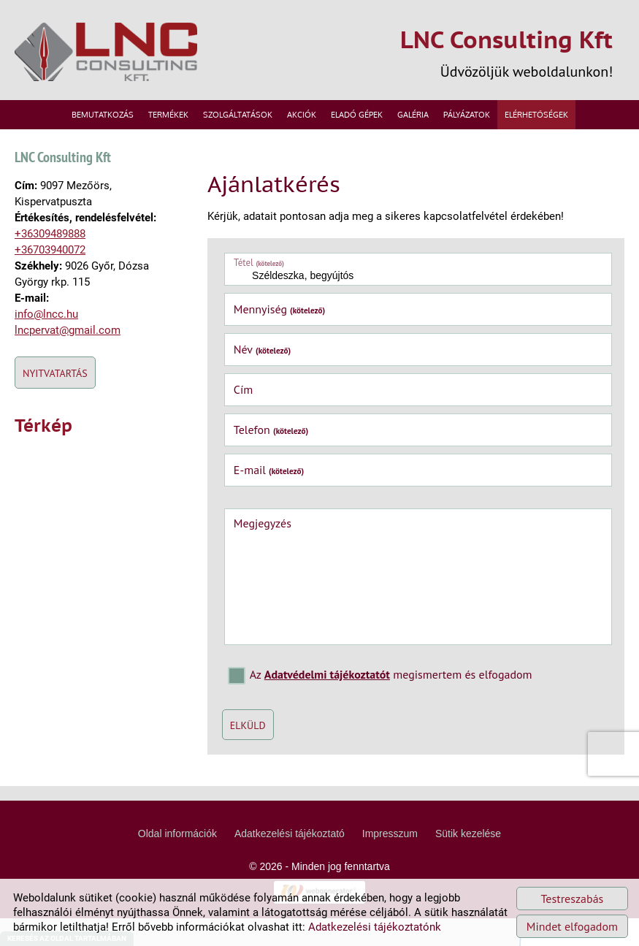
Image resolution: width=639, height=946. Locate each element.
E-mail (258, 467)
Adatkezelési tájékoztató (289, 861)
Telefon (261, 427)
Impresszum (390, 861)
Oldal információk (177, 861)
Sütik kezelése (468, 861)
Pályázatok (466, 111)
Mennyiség (269, 307)
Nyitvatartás (55, 396)
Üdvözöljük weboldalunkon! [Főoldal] (492, 52)
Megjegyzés (252, 520)
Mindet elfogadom (572, 926)
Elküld (238, 722)
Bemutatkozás (103, 111)
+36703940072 (50, 272)
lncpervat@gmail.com (67, 352)
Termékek (168, 111)
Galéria (413, 111)
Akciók (301, 111)
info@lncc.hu (46, 336)
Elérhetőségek (536, 111)
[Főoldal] (113, 52)
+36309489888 (50, 256)
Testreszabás (572, 898)
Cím (232, 387)
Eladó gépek (357, 111)
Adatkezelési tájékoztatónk (374, 927)
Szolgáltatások (237, 111)
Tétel (248, 259)
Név (251, 347)
